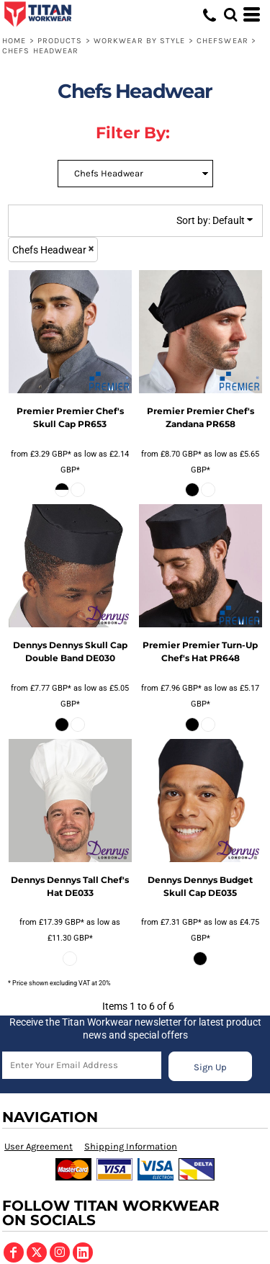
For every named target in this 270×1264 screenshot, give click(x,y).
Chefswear (222, 40)
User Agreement (38, 1146)
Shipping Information (130, 1146)
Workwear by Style (140, 40)
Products (60, 40)
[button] (230, 14)
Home (14, 40)
